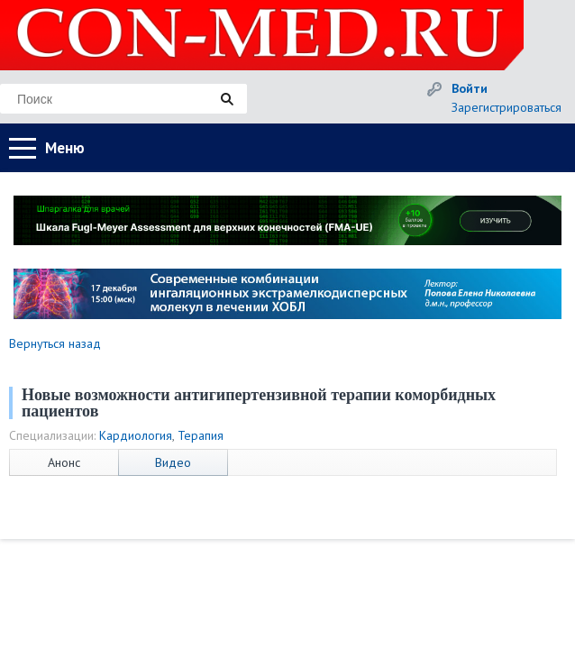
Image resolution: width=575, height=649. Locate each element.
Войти (470, 88)
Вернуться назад (55, 343)
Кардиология (135, 435)
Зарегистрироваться (506, 107)
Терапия (201, 435)
